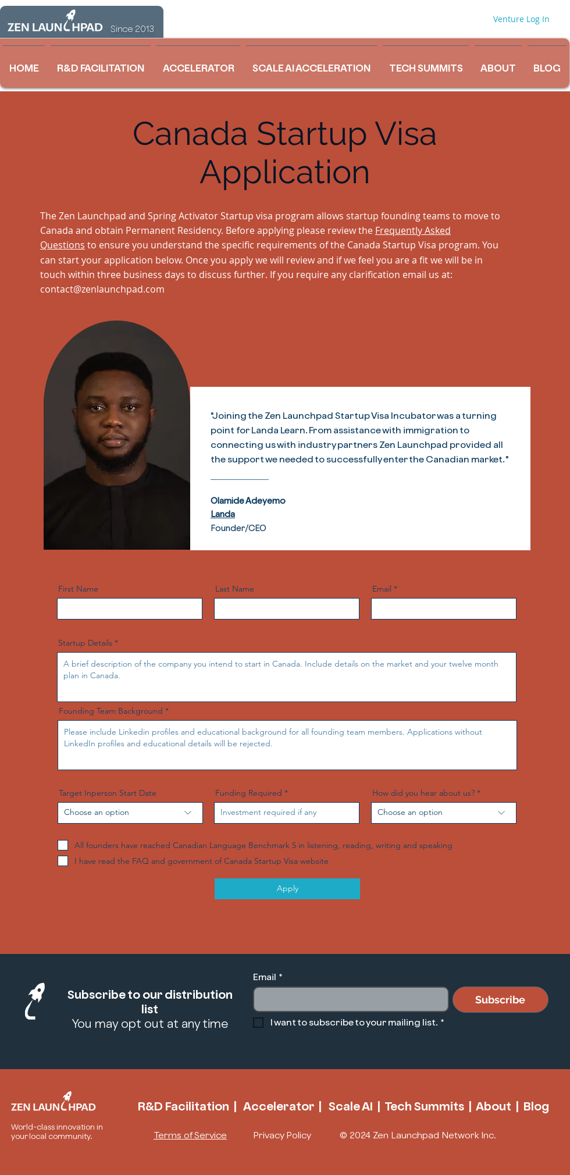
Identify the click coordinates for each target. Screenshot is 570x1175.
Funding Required (248, 793)
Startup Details (85, 643)
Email (381, 589)
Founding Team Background (111, 711)
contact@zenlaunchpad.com (102, 289)
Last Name (234, 589)
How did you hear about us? (423, 793)
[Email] (347, 999)
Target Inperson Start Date (107, 793)
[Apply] (287, 888)
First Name (78, 589)
